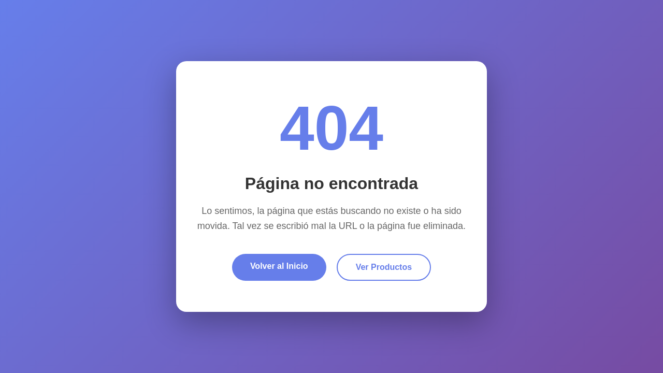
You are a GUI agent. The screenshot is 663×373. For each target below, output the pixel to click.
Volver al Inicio (279, 266)
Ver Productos (384, 267)
